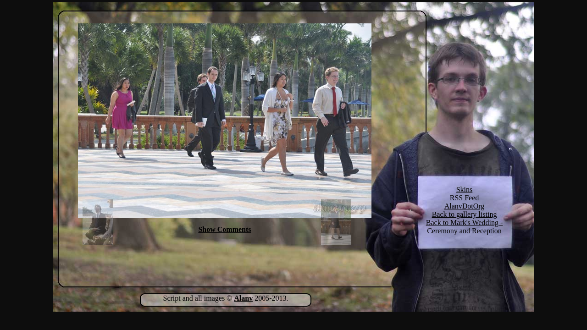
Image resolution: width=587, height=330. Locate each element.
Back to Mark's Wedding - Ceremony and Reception (464, 227)
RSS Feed (464, 198)
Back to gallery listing (464, 214)
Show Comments (224, 229)
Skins (464, 189)
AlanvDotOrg (464, 206)
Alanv (243, 298)
